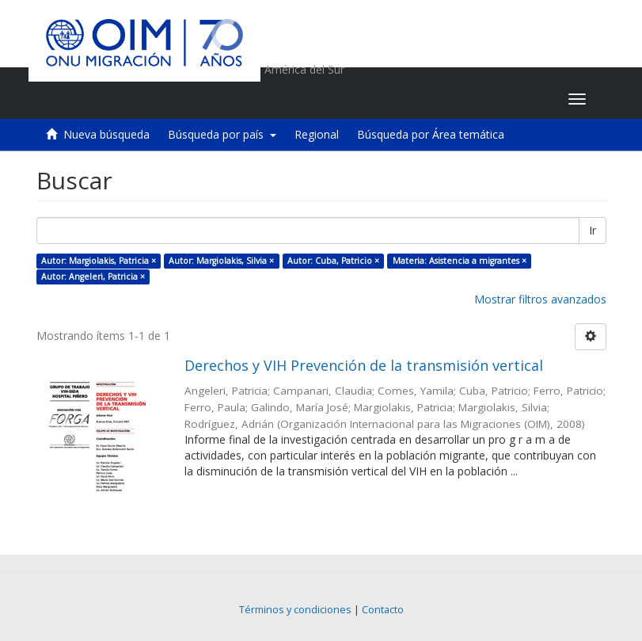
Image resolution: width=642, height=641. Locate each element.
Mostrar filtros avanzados (540, 299)
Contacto (383, 609)
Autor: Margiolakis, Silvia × (221, 260)
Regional (316, 134)
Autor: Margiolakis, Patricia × (98, 260)
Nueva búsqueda (106, 134)
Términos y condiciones (295, 609)
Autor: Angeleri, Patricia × (93, 276)
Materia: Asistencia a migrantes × (459, 260)
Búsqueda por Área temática (430, 134)
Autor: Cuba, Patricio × (333, 260)
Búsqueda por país (222, 134)
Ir (592, 230)
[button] (457, 99)
